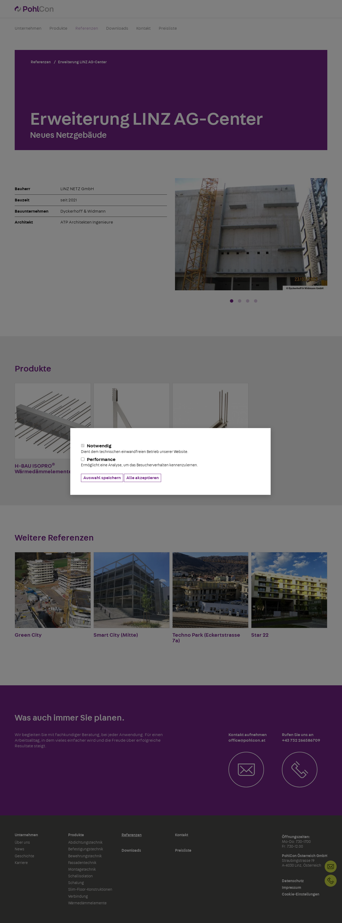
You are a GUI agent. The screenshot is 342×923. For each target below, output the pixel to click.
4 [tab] (255, 301)
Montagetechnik (82, 869)
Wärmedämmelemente (87, 903)
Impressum (291, 888)
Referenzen (86, 30)
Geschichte (24, 856)
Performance (170, 462)
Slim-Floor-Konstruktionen (90, 889)
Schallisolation (80, 876)
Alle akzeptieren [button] (142, 478)
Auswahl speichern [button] (102, 478)
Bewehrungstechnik (85, 856)
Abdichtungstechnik (85, 842)
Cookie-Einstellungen (300, 894)
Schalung (76, 883)
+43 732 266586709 (331, 881)
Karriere (21, 863)
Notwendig (170, 449)
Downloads (117, 30)
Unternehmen (28, 30)
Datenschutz (293, 881)
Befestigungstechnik (85, 849)
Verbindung (78, 896)
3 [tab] (247, 301)
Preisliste (168, 30)
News (19, 849)
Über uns (22, 842)
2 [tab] (239, 301)
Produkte (58, 30)
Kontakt (143, 30)
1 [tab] (231, 301)
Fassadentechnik (82, 863)
